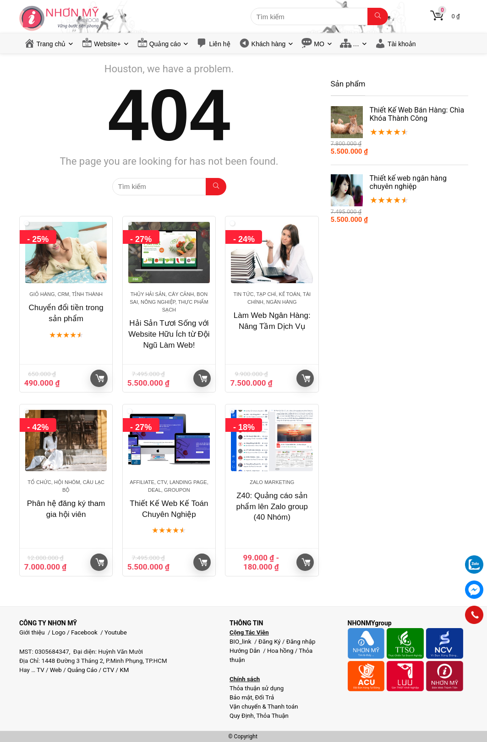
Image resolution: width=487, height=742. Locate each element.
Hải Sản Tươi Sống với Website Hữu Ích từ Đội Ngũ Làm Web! (168, 334)
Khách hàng (269, 44)
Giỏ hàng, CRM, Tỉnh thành (66, 294)
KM (124, 670)
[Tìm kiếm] (377, 16)
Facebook (84, 632)
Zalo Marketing (272, 482)
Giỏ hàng (99, 378)
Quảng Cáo (82, 670)
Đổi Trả (264, 697)
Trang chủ (51, 44)
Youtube (115, 632)
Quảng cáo (165, 44)
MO (319, 44)
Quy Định (242, 715)
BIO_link (241, 641)
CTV (108, 670)
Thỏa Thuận (272, 715)
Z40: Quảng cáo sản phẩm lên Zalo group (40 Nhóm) (272, 506)
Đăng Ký (270, 641)
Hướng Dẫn (246, 650)
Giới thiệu (32, 632)
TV (39, 670)
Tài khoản (402, 44)
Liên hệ (219, 44)
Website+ (107, 44)
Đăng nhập (301, 641)
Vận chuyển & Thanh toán (264, 706)
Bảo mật (241, 697)
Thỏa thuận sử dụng (257, 688)
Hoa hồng (280, 650)
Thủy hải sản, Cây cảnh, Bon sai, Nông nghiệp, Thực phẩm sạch (169, 301)
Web (56, 670)
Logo (59, 632)
